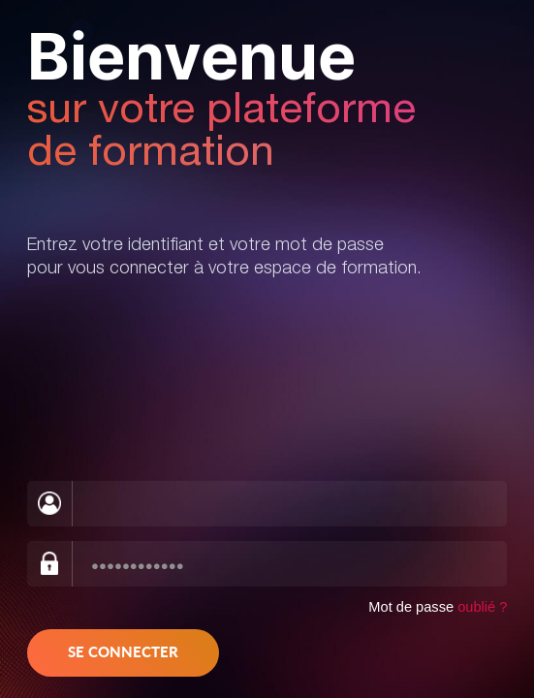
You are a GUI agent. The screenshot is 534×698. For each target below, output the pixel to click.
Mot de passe (437, 607)
